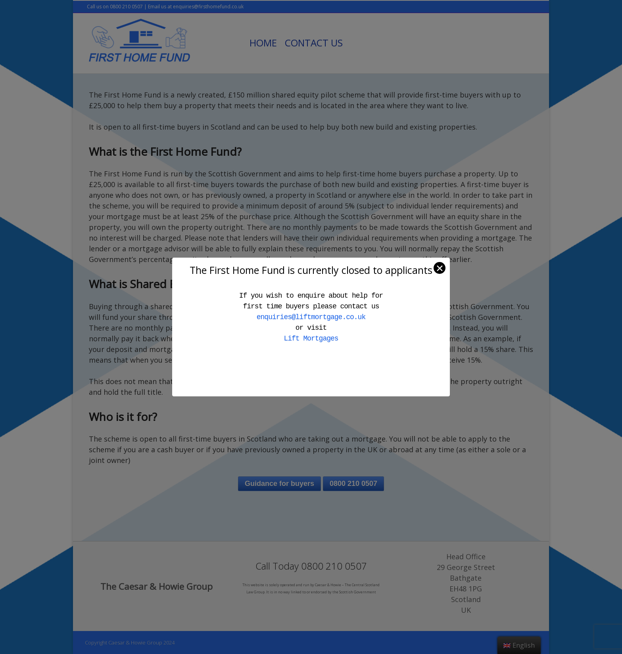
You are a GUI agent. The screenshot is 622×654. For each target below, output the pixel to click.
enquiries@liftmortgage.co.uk (311, 317)
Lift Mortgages (311, 338)
